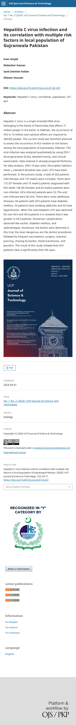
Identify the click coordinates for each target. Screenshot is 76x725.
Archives (19, 11)
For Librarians (12, 632)
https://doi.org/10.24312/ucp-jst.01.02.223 (35, 88)
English (9, 654)
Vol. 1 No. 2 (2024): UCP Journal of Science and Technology (34, 15)
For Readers (11, 622)
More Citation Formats (18, 486)
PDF (11, 367)
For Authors (11, 627)
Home (7, 11)
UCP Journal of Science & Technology (30, 3)
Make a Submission (19, 568)
